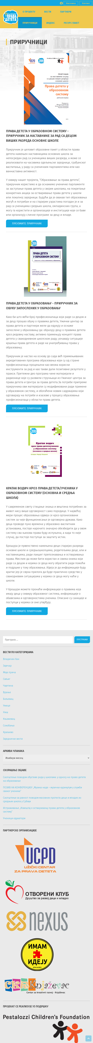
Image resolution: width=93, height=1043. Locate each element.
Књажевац (9, 718)
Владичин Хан (11, 659)
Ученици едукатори (14, 818)
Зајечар (7, 665)
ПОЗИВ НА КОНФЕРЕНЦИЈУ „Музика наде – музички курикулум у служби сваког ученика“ (42, 789)
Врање (7, 692)
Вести (47, 11)
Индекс (50, 23)
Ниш (5, 712)
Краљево (8, 732)
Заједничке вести (13, 738)
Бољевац (8, 698)
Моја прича (9, 672)
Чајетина (8, 685)
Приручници (30, 23)
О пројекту (29, 11)
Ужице (6, 705)
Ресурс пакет (71, 23)
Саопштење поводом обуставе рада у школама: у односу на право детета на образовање (44, 779)
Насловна (71, 3)
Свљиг (6, 679)
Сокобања (8, 725)
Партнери (65, 11)
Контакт (86, 3)
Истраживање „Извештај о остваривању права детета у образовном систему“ (41, 810)
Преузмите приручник (27, 223)
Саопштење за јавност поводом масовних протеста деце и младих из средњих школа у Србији (42, 799)
